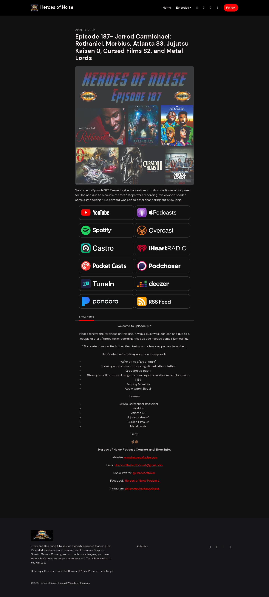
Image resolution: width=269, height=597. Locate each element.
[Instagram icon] (217, 547)
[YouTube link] (217, 7)
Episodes (182, 8)
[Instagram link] (203, 7)
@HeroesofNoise (144, 473)
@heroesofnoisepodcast (142, 488)
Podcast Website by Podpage (74, 582)
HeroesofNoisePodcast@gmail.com (139, 465)
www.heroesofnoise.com (140, 457)
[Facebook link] (210, 7)
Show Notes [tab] (86, 316)
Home (167, 8)
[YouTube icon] (230, 547)
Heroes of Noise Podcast (142, 481)
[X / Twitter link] (197, 7)
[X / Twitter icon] (210, 547)
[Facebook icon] (223, 547)
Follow (231, 8)
